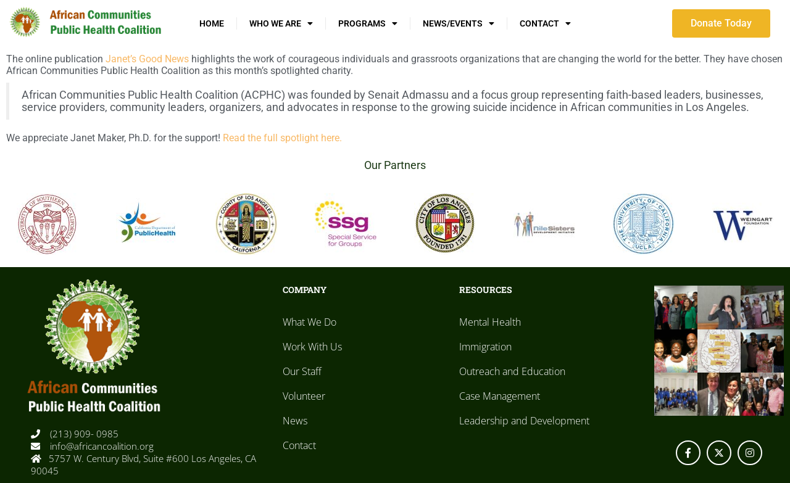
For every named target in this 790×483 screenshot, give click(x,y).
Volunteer (304, 396)
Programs (367, 23)
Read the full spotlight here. (282, 138)
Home (211, 23)
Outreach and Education (512, 371)
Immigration (485, 346)
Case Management (499, 396)
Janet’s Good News (147, 59)
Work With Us (312, 346)
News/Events (458, 23)
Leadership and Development (524, 420)
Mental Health (490, 322)
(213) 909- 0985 (83, 433)
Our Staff (302, 371)
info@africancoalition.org (101, 446)
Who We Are (281, 23)
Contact (545, 23)
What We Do (309, 322)
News (295, 420)
